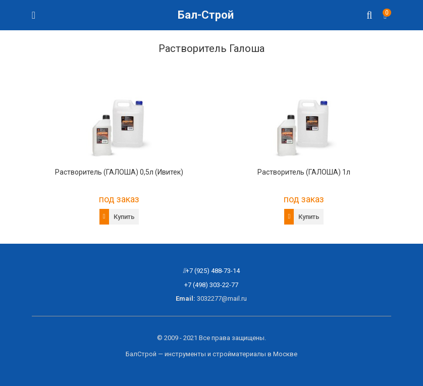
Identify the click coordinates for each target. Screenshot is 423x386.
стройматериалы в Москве (255, 354)
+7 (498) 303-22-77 (211, 285)
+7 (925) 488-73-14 (213, 270)
